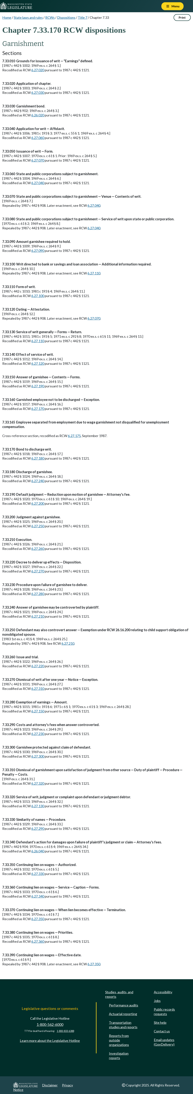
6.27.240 (37, 481)
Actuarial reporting (123, 1014)
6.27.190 (37, 386)
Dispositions (66, 17)
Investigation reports (119, 1055)
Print (182, 17)
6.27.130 (37, 806)
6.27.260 (37, 549)
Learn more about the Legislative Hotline (50, 1041)
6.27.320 (37, 783)
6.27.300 (37, 756)
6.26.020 (37, 115)
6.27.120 (37, 363)
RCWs (50, 17)
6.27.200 (37, 503)
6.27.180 (37, 458)
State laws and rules (28, 17)
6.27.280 (37, 594)
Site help (160, 1022)
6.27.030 (37, 92)
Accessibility (163, 992)
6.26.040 (37, 851)
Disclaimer (50, 1085)
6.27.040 (37, 183)
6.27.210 (37, 616)
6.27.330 (37, 874)
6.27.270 (37, 571)
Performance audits (123, 1005)
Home (6, 17)
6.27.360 (37, 941)
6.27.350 (37, 919)
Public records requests (164, 1011)
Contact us (162, 1031)
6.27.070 (37, 160)
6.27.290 (37, 828)
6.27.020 (37, 70)
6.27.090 (37, 251)
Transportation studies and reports (123, 1024)
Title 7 (82, 17)
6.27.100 (37, 296)
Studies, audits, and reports (119, 994)
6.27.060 (37, 138)
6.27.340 (37, 896)
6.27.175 (74, 436)
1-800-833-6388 (65, 1031)
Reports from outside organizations (119, 1040)
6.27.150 (37, 711)
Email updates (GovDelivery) (164, 1042)
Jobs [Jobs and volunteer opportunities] (157, 1001)
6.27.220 (37, 666)
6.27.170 (37, 409)
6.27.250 (37, 526)
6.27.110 (93, 273)
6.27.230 (37, 734)
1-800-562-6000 (50, 1024)
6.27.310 (37, 689)
